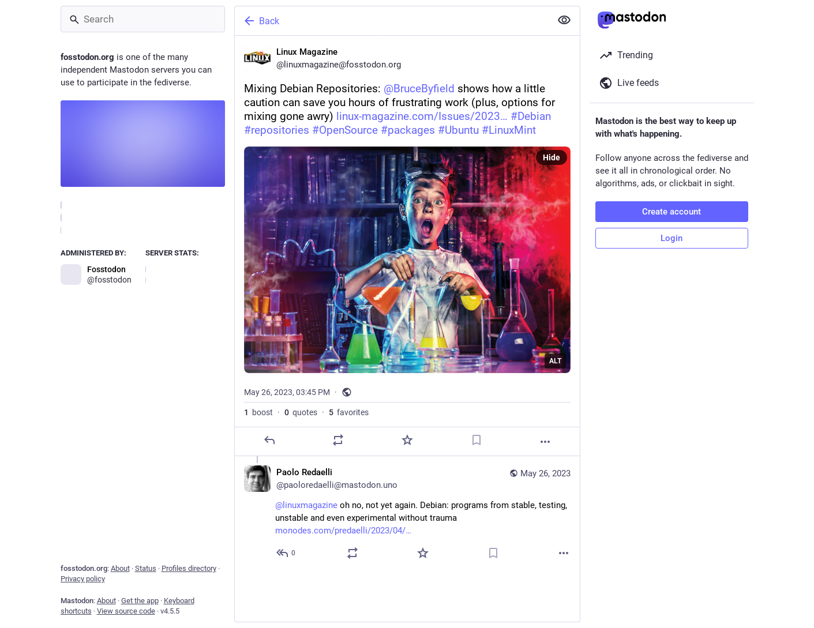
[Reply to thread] (286, 553)
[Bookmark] (476, 440)
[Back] (392, 20)
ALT (555, 361)
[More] (545, 442)
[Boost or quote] (338, 440)
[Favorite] (407, 440)
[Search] (143, 19)
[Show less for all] (564, 20)
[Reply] (269, 440)
